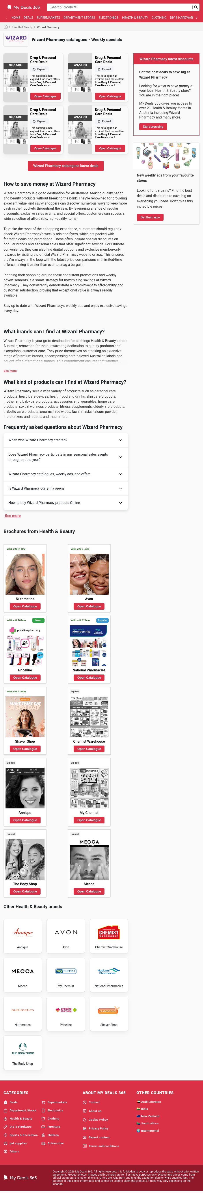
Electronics (108, 17)
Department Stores (79, 17)
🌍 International (147, 1131)
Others (11, 1153)
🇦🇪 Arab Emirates (148, 1103)
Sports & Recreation (21, 1136)
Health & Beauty (135, 17)
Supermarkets (48, 17)
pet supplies (15, 1144)
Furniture (50, 1128)
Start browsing (153, 126)
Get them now (150, 217)
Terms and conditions (101, 1147)
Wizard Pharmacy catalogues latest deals (66, 166)
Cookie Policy (95, 1121)
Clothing (159, 17)
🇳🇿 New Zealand (147, 1117)
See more (10, 370)
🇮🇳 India (142, 1110)
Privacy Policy (96, 1130)
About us (92, 1112)
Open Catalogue (45, 96)
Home (15, 17)
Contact (91, 1103)
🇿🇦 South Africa (147, 1124)
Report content (96, 1138)
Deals (28, 17)
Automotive (52, 1144)
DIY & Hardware (182, 17)
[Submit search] (195, 7)
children (50, 1136)
